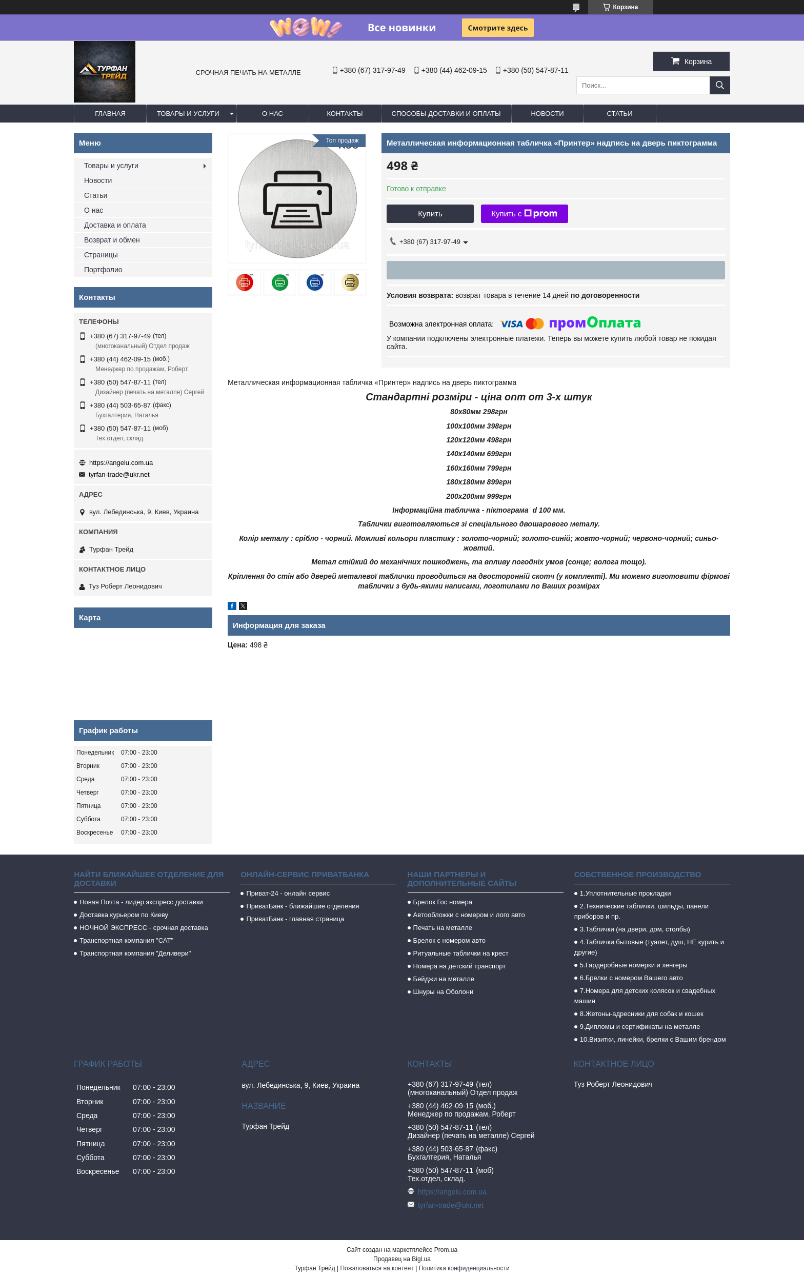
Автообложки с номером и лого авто (469, 915)
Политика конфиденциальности (464, 1268)
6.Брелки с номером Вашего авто (631, 978)
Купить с (524, 213)
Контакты (345, 113)
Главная (110, 113)
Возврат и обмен (112, 240)
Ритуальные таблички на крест (461, 953)
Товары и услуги (188, 113)
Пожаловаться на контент (376, 1268)
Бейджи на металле (443, 979)
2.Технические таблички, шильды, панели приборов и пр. (641, 911)
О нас (272, 113)
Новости (547, 113)
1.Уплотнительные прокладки (625, 893)
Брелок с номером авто (449, 940)
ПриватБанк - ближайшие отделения (302, 906)
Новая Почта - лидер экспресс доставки (141, 902)
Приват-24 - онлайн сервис (288, 893)
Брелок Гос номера (442, 902)
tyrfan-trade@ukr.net (119, 474)
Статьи (620, 113)
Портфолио (103, 270)
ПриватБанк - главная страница (295, 919)
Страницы (101, 255)
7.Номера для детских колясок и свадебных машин (644, 996)
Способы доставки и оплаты (446, 113)
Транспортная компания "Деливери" (135, 953)
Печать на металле (442, 927)
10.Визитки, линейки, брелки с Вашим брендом (653, 1039)
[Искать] (720, 85)
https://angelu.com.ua (121, 462)
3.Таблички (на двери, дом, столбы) (635, 929)
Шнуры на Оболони (443, 992)
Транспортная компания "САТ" (126, 940)
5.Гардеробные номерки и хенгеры (634, 965)
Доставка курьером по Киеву (123, 915)
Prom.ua (445, 1249)
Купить (430, 213)
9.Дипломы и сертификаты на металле (640, 1026)
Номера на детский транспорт (459, 966)
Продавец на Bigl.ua (402, 1259)
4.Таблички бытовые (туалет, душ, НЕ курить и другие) (649, 947)
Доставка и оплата (115, 225)
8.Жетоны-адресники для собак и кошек (642, 1014)
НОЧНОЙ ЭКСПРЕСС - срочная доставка (143, 927)
